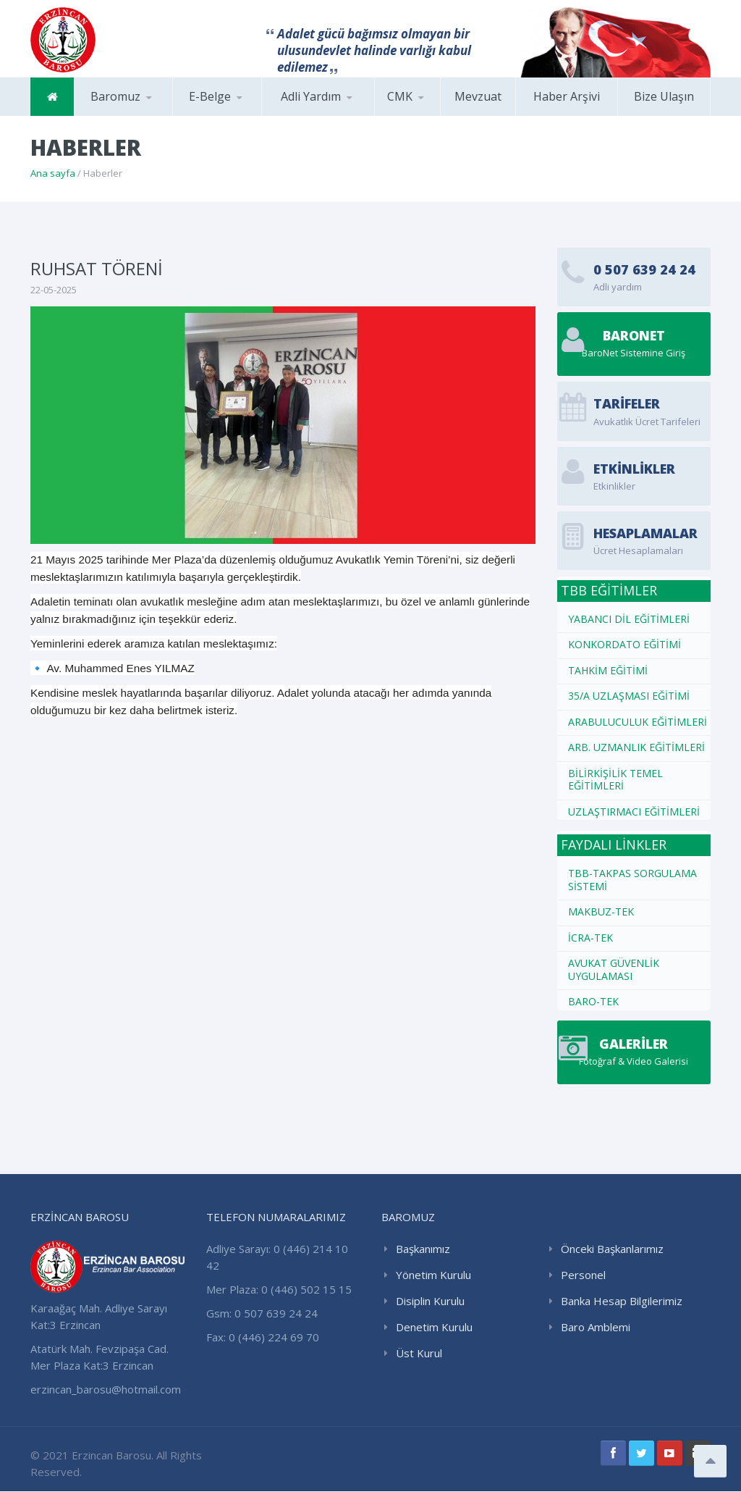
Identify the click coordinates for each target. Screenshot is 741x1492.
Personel (583, 1275)
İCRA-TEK (590, 937)
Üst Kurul (419, 1353)
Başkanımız (423, 1249)
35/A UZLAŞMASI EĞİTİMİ (629, 696)
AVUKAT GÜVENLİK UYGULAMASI (613, 969)
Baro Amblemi (595, 1327)
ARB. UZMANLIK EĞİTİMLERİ (636, 747)
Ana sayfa (52, 173)
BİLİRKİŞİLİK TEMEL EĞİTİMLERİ (615, 779)
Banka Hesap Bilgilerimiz (621, 1301)
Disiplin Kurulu (430, 1301)
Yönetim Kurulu (433, 1275)
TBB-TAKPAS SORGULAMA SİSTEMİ (632, 879)
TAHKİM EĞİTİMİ (608, 670)
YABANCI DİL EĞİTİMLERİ (629, 619)
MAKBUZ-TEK (601, 911)
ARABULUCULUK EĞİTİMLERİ (637, 722)
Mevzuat (477, 96)
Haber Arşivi (566, 96)
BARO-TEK (593, 1001)
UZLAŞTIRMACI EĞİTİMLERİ (634, 811)
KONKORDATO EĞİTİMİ (624, 644)
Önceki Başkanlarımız (612, 1249)
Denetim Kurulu (434, 1327)
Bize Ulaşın (664, 96)
